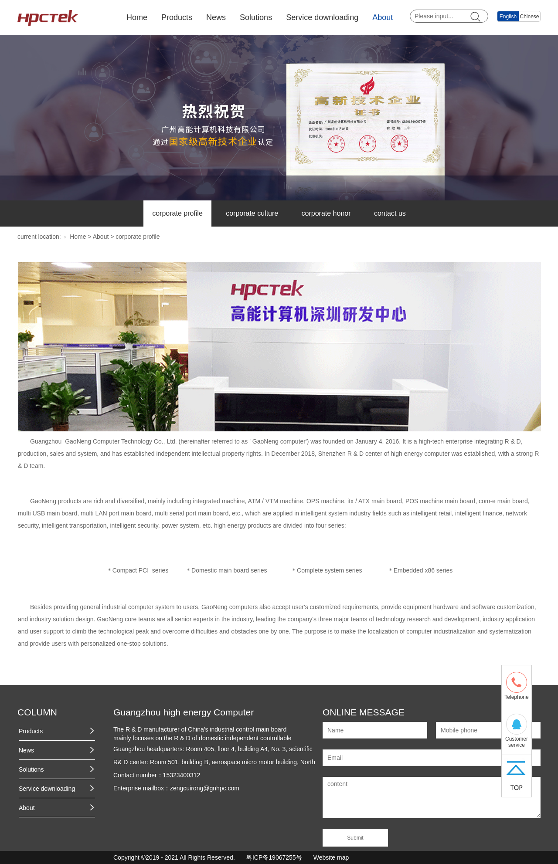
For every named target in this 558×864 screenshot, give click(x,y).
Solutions (256, 17)
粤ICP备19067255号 (274, 857)
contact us (390, 213)
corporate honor (326, 213)
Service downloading (322, 17)
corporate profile (177, 213)
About (382, 17)
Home (136, 17)
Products (176, 17)
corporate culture (252, 213)
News (216, 17)
